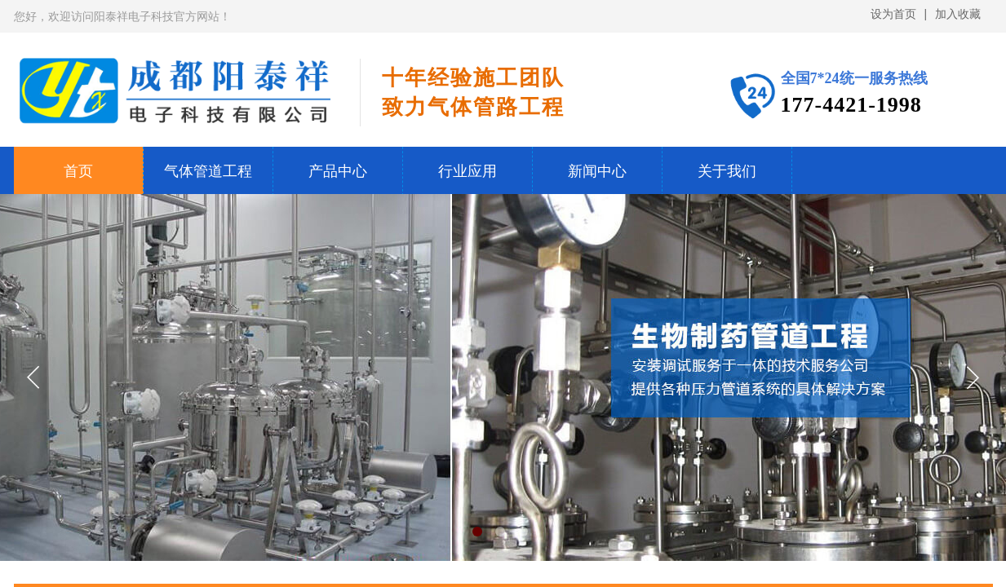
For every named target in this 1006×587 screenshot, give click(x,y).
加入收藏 (958, 14)
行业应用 (467, 171)
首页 (78, 171)
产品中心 (337, 171)
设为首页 (893, 14)
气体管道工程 (208, 171)
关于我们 (727, 171)
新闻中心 (597, 171)
